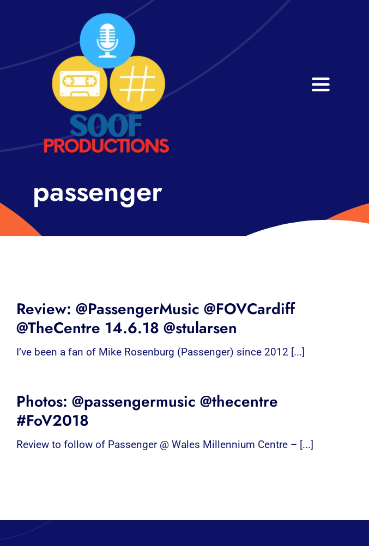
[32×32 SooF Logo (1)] (106, 16)
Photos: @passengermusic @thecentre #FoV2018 (147, 411)
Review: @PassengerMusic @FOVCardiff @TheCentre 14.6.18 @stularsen (155, 318)
